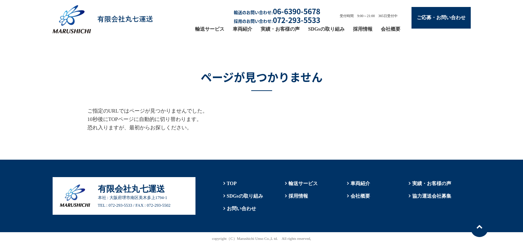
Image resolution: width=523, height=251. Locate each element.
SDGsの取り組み (326, 29)
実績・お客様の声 (280, 29)
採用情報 (362, 29)
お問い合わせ (241, 208)
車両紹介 (242, 29)
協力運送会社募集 (431, 196)
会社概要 (390, 29)
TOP (232, 183)
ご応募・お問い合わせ (441, 17)
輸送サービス (209, 29)
